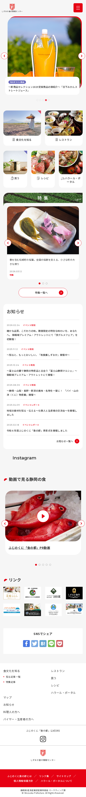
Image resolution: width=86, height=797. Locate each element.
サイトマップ (63, 776)
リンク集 (44, 776)
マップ (7, 697)
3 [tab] (43, 100)
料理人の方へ (11, 712)
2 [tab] (40, 100)
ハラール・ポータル (63, 693)
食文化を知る (11, 671)
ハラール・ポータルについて (56, 780)
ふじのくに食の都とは (19, 776)
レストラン (58, 671)
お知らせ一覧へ (64, 441)
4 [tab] (46, 100)
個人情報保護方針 (23, 780)
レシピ (55, 685)
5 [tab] (49, 100)
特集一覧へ (41, 292)
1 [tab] (37, 100)
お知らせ (9, 705)
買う (53, 678)
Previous (4, 56)
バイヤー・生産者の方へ (18, 719)
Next (81, 56)
